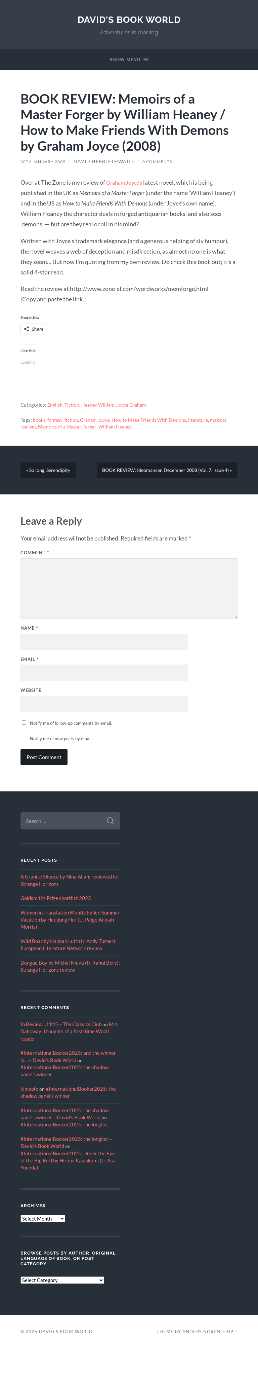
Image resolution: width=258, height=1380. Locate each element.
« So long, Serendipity (50, 474)
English (55, 405)
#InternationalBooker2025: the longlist (64, 1156)
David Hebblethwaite (111, 162)
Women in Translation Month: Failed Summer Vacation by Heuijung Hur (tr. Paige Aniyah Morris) (70, 950)
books (39, 420)
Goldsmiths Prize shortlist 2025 (55, 929)
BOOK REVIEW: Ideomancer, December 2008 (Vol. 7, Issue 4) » (161, 498)
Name (29, 659)
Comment (34, 584)
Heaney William (100, 405)
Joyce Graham (136, 405)
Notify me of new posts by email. (61, 770)
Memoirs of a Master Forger (69, 427)
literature (207, 420)
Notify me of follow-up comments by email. (71, 754)
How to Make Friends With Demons (155, 420)
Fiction (73, 405)
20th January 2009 (46, 162)
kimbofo (29, 1120)
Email (29, 690)
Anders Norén (201, 1362)
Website (30, 721)
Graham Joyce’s (126, 183)
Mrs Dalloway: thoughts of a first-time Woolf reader (69, 1062)
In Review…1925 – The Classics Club (60, 1055)
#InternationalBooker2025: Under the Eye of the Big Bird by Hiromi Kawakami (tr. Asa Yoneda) (68, 1191)
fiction (74, 420)
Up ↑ (232, 1362)
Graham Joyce (98, 420)
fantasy (56, 420)
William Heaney (120, 427)
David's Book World (129, 19)
